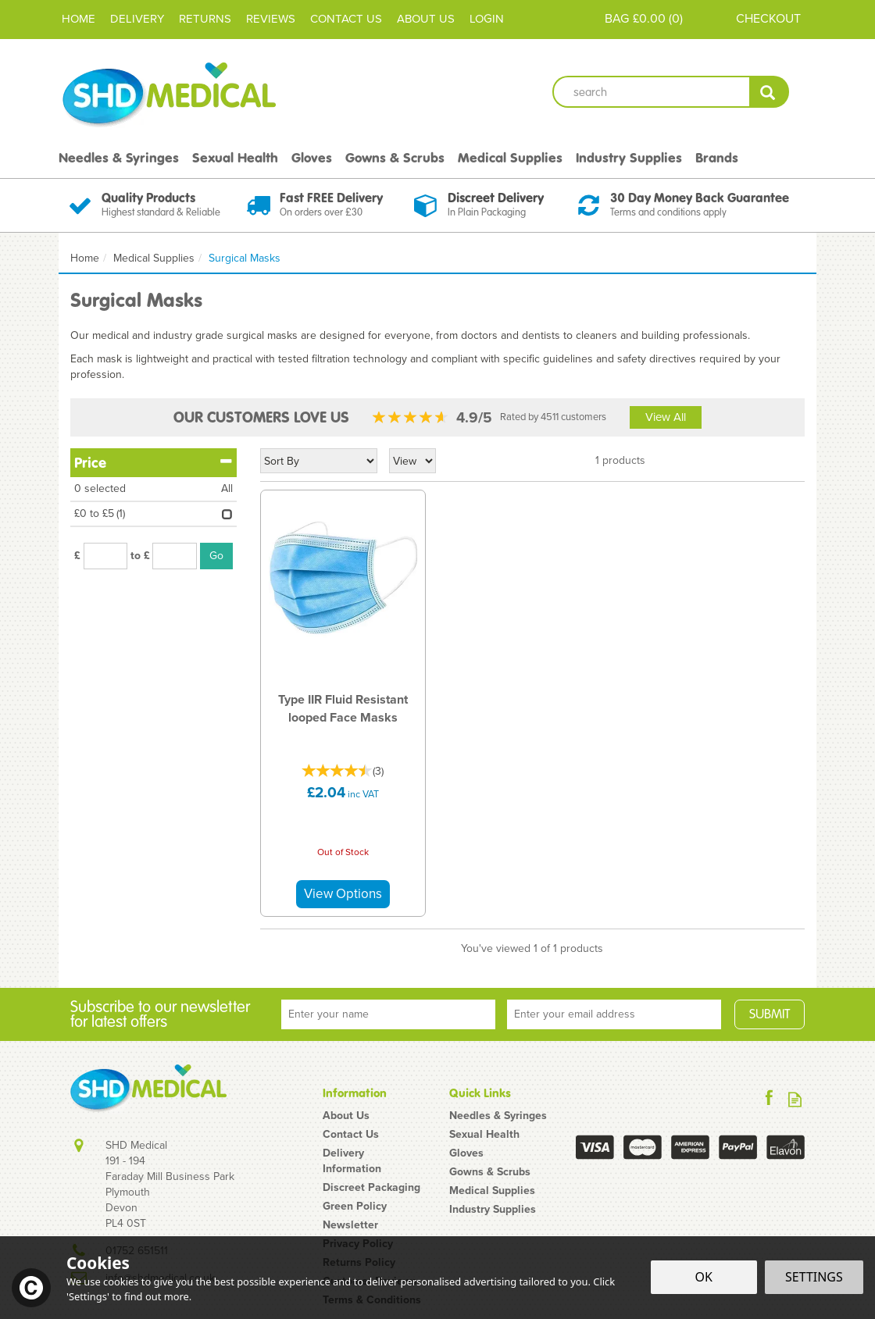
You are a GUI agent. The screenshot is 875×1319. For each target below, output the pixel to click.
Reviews (270, 18)
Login (487, 18)
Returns (205, 18)
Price (153, 462)
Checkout (768, 18)
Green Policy (355, 1206)
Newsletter (350, 1225)
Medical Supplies (492, 1191)
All (227, 489)
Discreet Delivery (496, 197)
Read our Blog (795, 1099)
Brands (716, 157)
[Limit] (412, 460)
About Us (346, 1116)
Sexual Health (484, 1135)
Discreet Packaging (371, 1188)
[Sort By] (318, 460)
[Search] (650, 92)
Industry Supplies (492, 1209)
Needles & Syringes (498, 1116)
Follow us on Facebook (769, 1099)
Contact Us (351, 1135)
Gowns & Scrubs (489, 1172)
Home (78, 18)
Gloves (466, 1153)
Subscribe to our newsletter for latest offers (160, 1014)
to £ (140, 556)
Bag (617, 18)
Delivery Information (352, 1161)
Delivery (137, 18)
